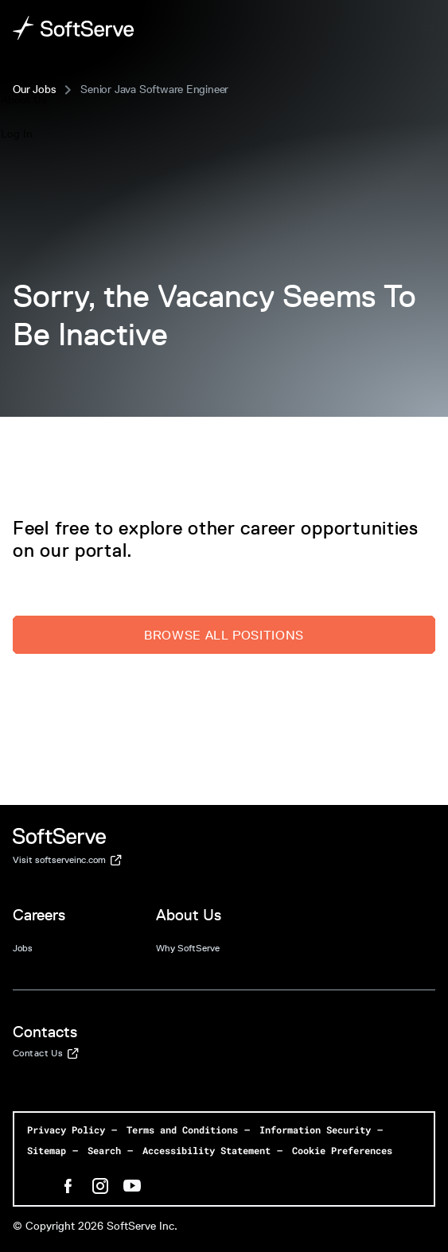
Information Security (315, 1129)
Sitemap (46, 1150)
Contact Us (46, 1054)
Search (104, 1150)
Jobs (23, 948)
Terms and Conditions (182, 1129)
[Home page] (73, 28)
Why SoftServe (188, 948)
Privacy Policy (66, 1129)
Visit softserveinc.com (67, 860)
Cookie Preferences (342, 1150)
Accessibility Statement (206, 1150)
